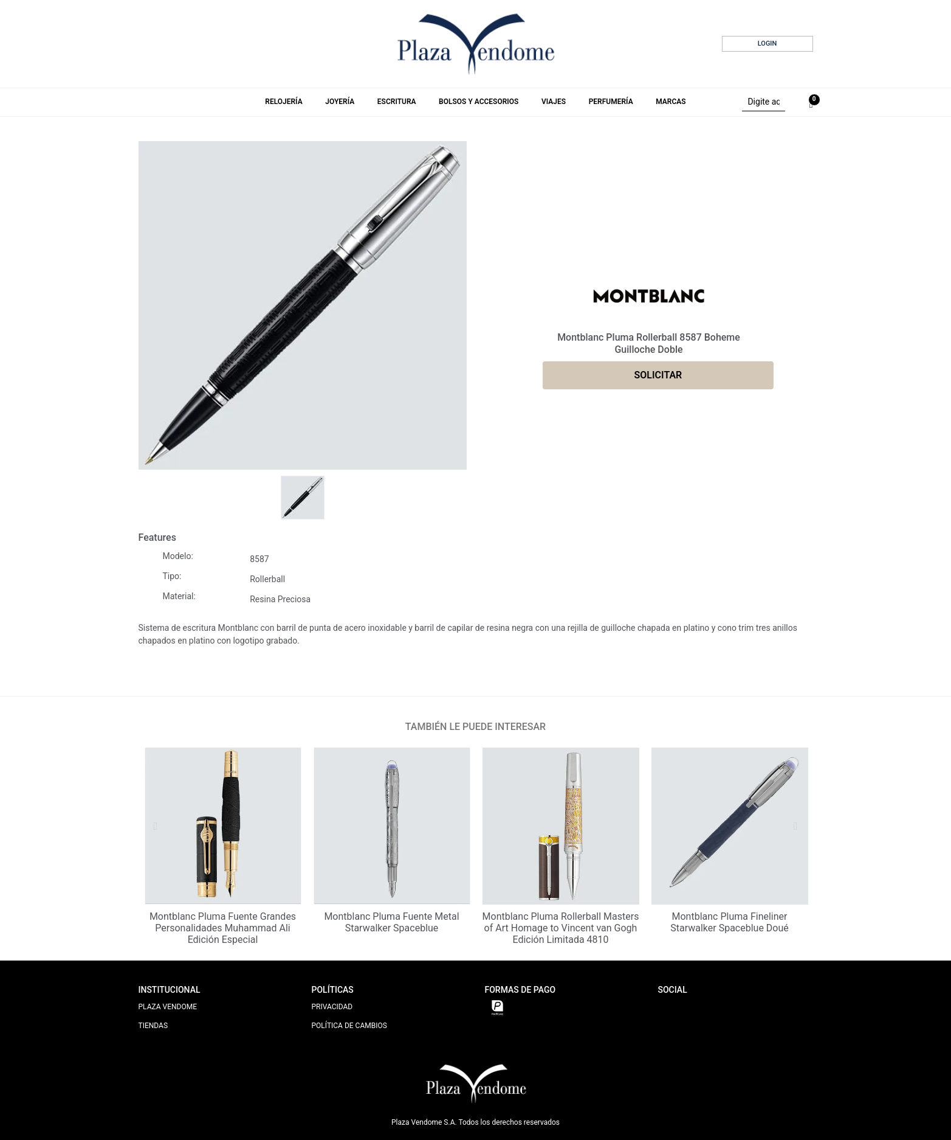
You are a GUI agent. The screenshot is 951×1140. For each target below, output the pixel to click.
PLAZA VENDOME (168, 1007)
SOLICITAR (658, 375)
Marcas (670, 101)
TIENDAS (153, 1025)
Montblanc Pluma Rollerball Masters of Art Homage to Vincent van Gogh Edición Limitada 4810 (560, 928)
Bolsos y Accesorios (478, 101)
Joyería (339, 101)
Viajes (553, 101)
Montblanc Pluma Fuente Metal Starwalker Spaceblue (391, 922)
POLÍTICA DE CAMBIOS (349, 1025)
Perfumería (611, 101)
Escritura (396, 101)
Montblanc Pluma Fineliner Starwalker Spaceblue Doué (729, 922)
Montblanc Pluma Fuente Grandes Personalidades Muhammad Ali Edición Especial (222, 928)
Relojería (283, 101)
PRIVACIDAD (332, 1007)
